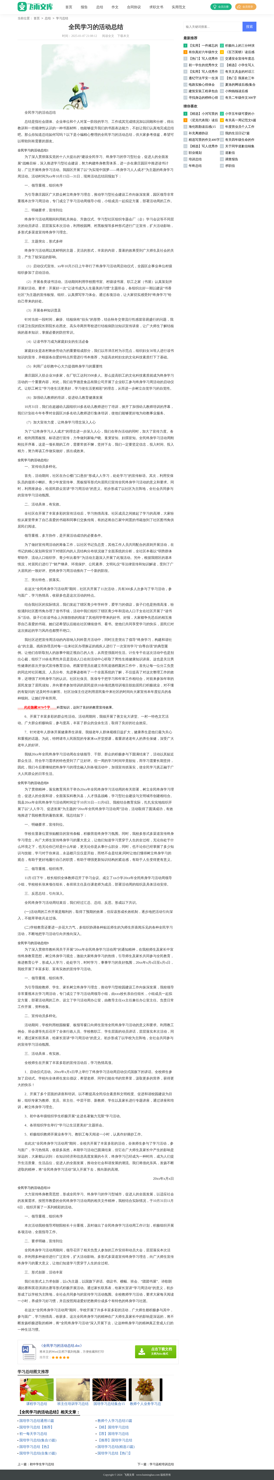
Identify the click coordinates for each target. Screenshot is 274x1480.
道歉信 (230, 152)
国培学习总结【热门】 (114, 1453)
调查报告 (231, 159)
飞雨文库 (129, 1474)
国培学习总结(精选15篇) (116, 1447)
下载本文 (123, 36)
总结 (99, 7)
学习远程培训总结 (162, 1464)
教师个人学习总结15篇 (114, 1421)
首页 (68, 7)
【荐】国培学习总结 (113, 1434)
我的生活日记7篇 (237, 133)
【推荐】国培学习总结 (114, 1440)
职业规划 (195, 152)
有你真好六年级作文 (203, 52)
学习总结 (62, 18)
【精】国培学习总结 (113, 1427)
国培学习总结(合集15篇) (37, 1453)
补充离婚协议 (198, 133)
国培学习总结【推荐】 (36, 1427)
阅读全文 (108, 36)
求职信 (230, 165)
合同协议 (134, 7)
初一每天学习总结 (33, 1434)
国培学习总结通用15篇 (36, 1421)
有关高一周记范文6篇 (240, 120)
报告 (84, 7)
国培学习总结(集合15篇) (37, 1440)
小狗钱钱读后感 (236, 91)
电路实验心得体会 (202, 84)
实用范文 (179, 7)
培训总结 (195, 159)
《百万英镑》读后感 (239, 52)
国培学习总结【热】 (35, 1447)
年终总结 (195, 165)
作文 (115, 7)
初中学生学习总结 (42, 1464)
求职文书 (156, 7)
